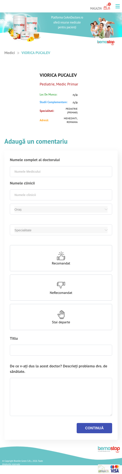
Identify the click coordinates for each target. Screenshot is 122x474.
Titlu (14, 338)
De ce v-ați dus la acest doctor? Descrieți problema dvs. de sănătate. (58, 368)
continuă (94, 428)
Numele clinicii (22, 183)
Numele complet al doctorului (35, 159)
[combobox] (61, 171)
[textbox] (61, 171)
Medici (9, 52)
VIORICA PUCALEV (35, 52)
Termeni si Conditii (14, 471)
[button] (117, 6)
